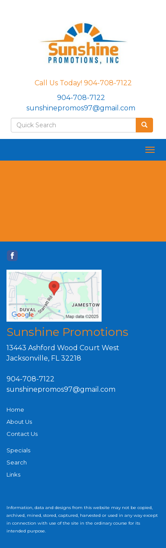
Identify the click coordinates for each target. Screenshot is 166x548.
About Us (19, 421)
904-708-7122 (81, 97)
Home (15, 409)
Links (13, 474)
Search (16, 462)
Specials (18, 450)
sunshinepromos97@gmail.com (80, 108)
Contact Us (22, 433)
